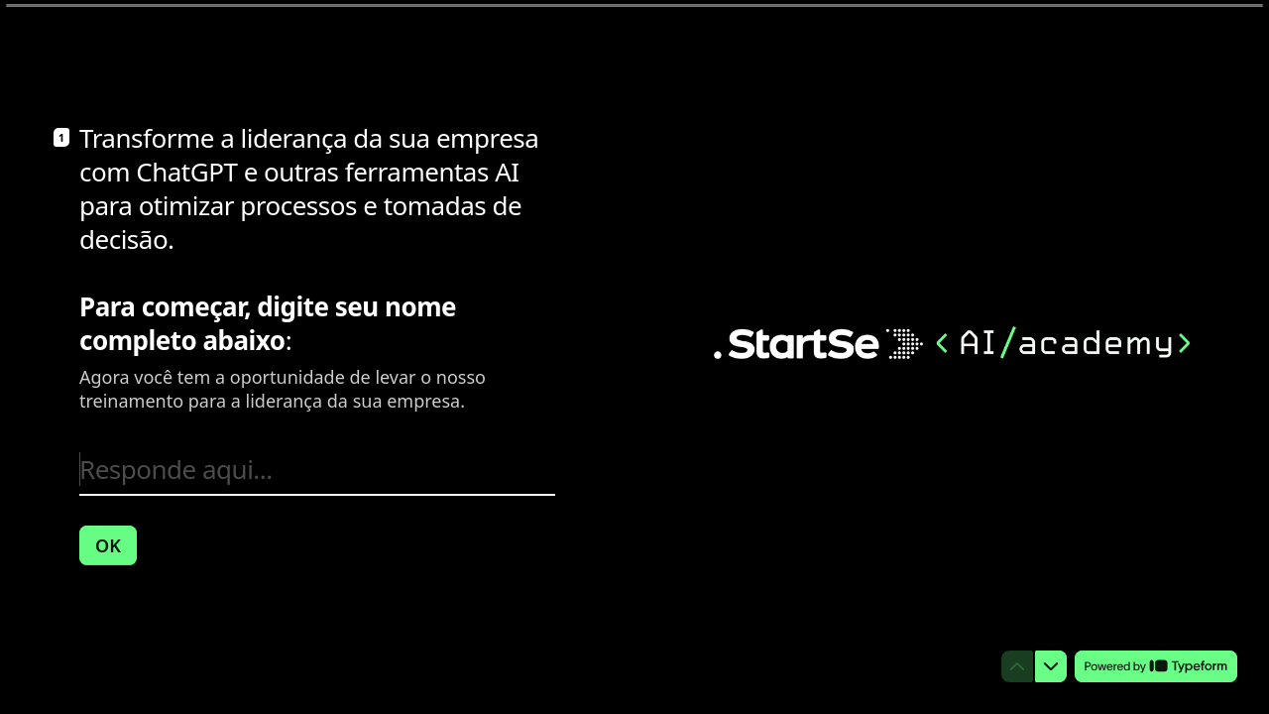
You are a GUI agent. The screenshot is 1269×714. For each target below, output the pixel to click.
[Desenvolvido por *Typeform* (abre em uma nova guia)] (1156, 666)
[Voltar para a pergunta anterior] (1017, 666)
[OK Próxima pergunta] (108, 544)
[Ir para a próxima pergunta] (1051, 666)
